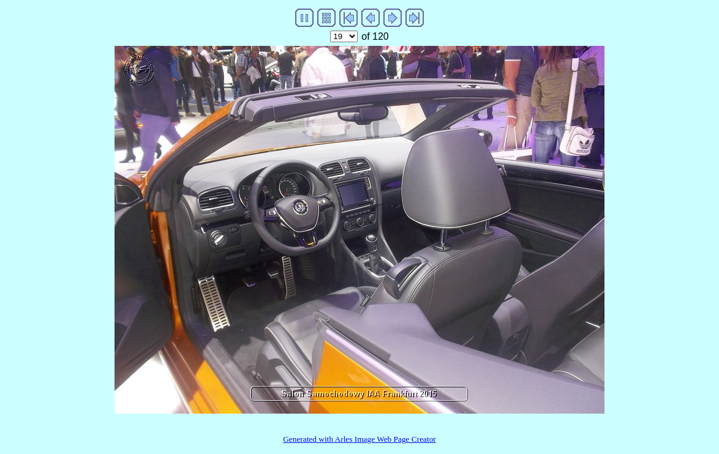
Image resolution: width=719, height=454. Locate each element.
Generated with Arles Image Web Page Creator (359, 439)
